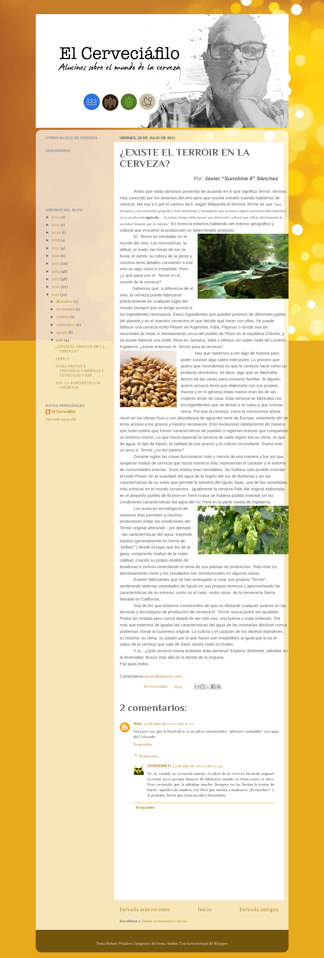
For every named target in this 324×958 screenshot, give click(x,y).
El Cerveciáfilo (63, 412)
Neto (137, 724)
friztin (172, 943)
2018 (55, 240)
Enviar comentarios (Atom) (164, 921)
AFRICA (62, 359)
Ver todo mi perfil (61, 419)
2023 (56, 217)
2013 (55, 279)
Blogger (220, 943)
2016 (56, 256)
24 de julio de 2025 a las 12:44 (197, 766)
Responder (142, 744)
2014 (56, 271)
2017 (55, 248)
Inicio (205, 909)
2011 (55, 295)
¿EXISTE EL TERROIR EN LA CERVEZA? (80, 349)
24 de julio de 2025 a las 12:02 (169, 724)
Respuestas (148, 756)
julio (60, 340)
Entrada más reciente (145, 909)
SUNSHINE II (159, 766)
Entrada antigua (259, 909)
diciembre (65, 301)
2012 (56, 287)
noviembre (66, 309)
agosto (62, 332)
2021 (56, 225)
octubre (63, 317)
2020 (56, 232)
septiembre (66, 325)
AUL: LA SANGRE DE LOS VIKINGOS (78, 385)
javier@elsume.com (163, 676)
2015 (55, 263)
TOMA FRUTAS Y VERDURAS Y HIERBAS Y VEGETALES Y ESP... (79, 371)
